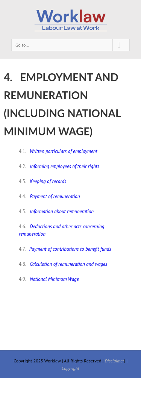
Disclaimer (114, 361)
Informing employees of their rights (64, 166)
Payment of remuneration (55, 196)
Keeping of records (48, 181)
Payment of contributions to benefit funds (70, 249)
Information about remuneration (62, 211)
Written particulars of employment (63, 151)
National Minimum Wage (54, 279)
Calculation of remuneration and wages (68, 264)
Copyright (70, 368)
